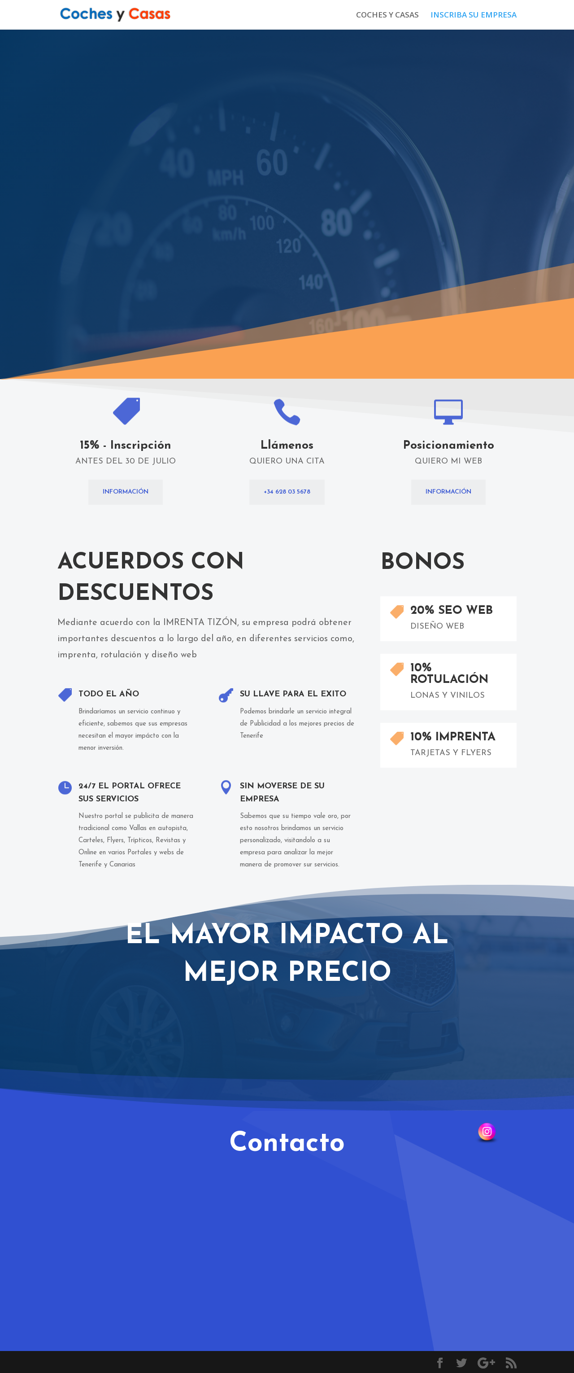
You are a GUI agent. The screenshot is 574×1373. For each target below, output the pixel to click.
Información (430, 136)
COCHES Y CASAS (387, 16)
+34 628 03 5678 (287, 492)
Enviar (195, 1221)
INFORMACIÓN (125, 492)
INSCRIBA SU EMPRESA (473, 16)
